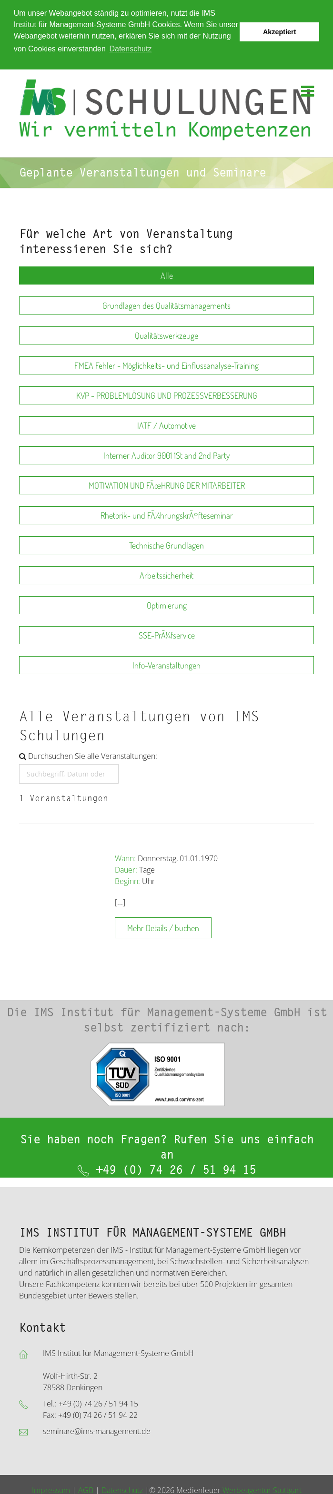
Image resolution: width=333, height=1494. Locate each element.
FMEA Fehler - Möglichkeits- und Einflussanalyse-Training (166, 365)
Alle (167, 275)
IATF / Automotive (166, 425)
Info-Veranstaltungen (166, 664)
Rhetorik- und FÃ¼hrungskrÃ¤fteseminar (167, 515)
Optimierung (167, 605)
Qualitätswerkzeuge (166, 335)
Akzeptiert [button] (279, 32)
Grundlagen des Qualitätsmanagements (166, 305)
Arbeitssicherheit (166, 575)
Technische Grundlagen (166, 545)
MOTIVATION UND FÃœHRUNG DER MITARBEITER (167, 485)
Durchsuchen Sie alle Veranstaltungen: (88, 755)
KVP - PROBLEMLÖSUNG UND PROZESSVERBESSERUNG (166, 395)
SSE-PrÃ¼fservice (167, 634)
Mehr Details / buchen (163, 927)
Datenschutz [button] (130, 49)
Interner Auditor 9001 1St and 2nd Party (166, 455)
